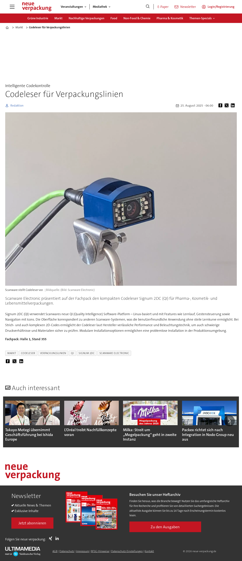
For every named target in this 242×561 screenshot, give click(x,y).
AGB (54, 551)
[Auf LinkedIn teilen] (233, 105)
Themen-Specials (200, 18)
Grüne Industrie (37, 18)
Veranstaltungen (72, 7)
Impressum (82, 551)
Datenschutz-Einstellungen (127, 551)
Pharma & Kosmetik (170, 18)
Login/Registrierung (221, 7)
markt (11, 353)
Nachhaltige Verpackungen (86, 18)
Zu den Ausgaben (165, 526)
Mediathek (100, 7)
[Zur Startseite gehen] (36, 7)
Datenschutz (66, 551)
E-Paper (163, 7)
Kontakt (149, 551)
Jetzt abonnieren (32, 523)
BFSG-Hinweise (100, 551)
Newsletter (188, 7)
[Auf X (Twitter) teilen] (227, 105)
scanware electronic (114, 353)
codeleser (28, 353)
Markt (58, 18)
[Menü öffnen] (12, 7)
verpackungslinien (53, 353)
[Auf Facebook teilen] (221, 105)
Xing (51, 538)
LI (58, 538)
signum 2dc (86, 353)
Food (113, 18)
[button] (229, 420)
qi (72, 353)
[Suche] (148, 7)
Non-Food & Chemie (136, 18)
